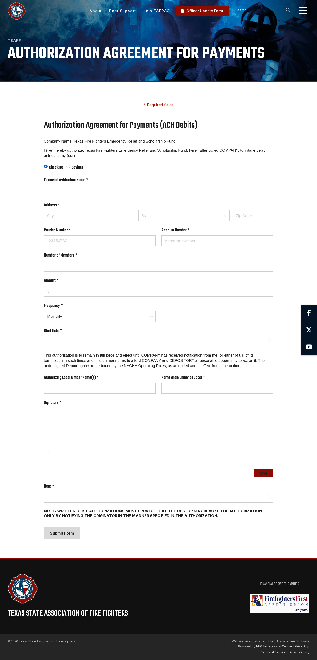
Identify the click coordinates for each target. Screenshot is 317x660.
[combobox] (184, 215)
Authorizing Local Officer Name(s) (77, 377)
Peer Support (122, 10)
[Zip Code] (253, 215)
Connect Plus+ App (295, 646)
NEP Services (265, 646)
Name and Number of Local (189, 377)
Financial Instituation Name (72, 180)
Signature (59, 402)
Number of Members (67, 255)
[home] (17, 11)
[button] (301, 10)
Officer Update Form (202, 10)
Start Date (59, 330)
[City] (89, 215)
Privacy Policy (299, 652)
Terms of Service (273, 652)
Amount (57, 280)
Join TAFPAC (157, 10)
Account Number (181, 230)
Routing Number (63, 230)
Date (55, 486)
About (95, 10)
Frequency (59, 305)
